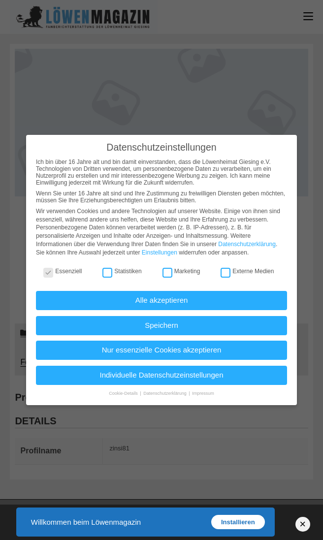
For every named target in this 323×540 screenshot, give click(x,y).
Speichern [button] (161, 325)
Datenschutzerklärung (247, 244)
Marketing (181, 271)
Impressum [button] (203, 393)
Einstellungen (159, 252)
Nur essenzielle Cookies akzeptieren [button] (162, 350)
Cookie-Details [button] (124, 393)
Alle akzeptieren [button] (161, 300)
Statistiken (121, 271)
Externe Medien (247, 271)
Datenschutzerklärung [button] (165, 393)
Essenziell (62, 271)
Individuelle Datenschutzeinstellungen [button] (161, 375)
